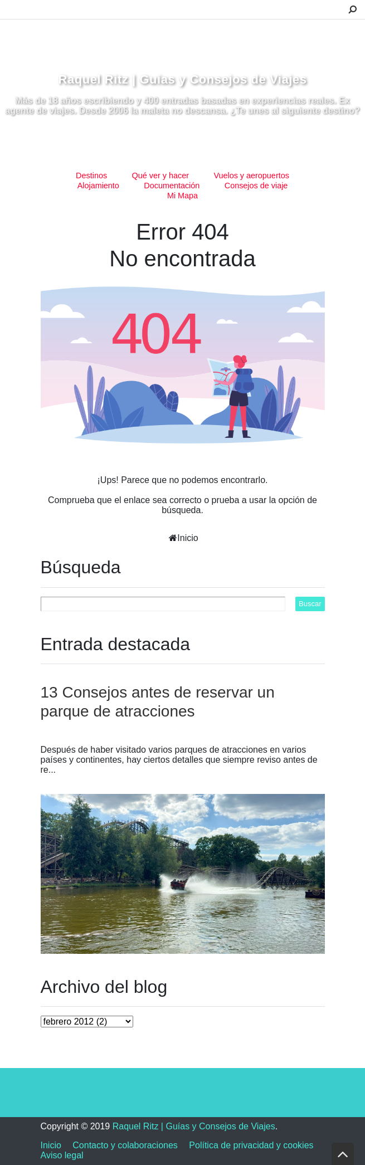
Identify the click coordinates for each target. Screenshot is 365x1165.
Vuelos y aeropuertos (251, 175)
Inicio (187, 538)
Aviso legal (62, 1155)
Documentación (171, 185)
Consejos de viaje (256, 185)
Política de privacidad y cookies (251, 1145)
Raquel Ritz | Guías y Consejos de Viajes (183, 79)
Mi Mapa (182, 195)
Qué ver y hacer (160, 175)
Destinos (91, 175)
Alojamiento (98, 185)
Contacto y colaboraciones (125, 1145)
